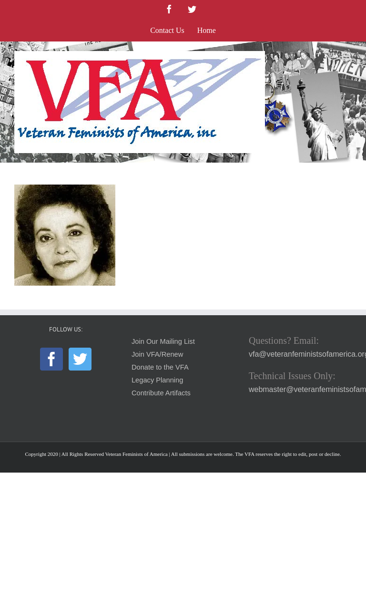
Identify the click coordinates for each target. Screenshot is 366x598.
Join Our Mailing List (163, 341)
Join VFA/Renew (157, 354)
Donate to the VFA (160, 367)
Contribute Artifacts (161, 393)
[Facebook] (51, 359)
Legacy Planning (157, 380)
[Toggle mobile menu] (347, 56)
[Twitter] (80, 359)
